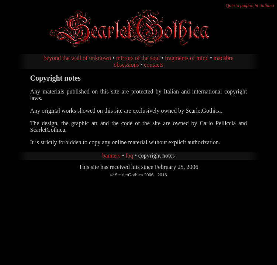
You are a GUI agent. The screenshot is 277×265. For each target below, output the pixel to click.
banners (111, 155)
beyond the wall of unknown (77, 58)
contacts (153, 64)
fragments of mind (186, 58)
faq (129, 155)
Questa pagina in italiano (250, 5)
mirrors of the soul (138, 58)
